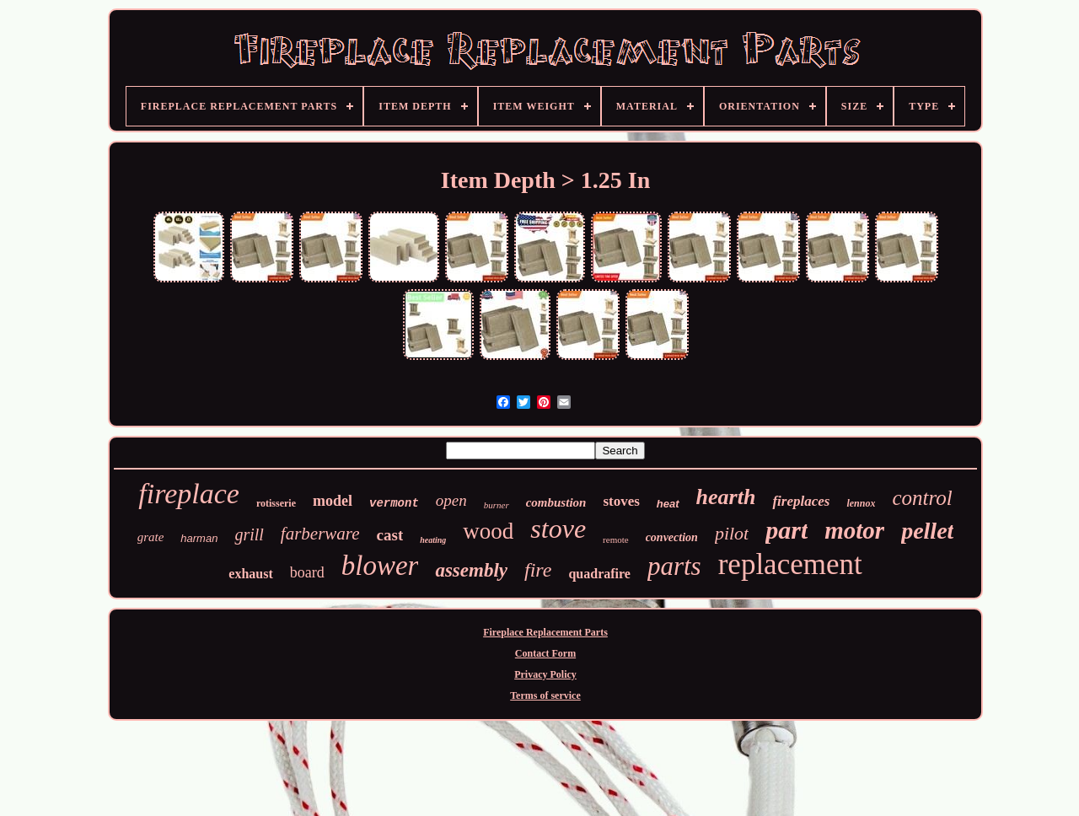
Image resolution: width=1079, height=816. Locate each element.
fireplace (188, 493)
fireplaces (800, 501)
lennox (860, 503)
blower (380, 565)
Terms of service (545, 695)
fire (537, 570)
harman (198, 538)
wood (488, 531)
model (332, 500)
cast (390, 535)
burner (496, 505)
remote (616, 539)
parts (674, 566)
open (451, 500)
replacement (790, 564)
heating (433, 540)
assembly (471, 570)
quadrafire (599, 573)
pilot (732, 533)
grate (150, 537)
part (786, 530)
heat (668, 503)
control (922, 497)
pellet (927, 531)
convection (672, 537)
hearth (726, 497)
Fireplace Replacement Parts (545, 632)
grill (248, 534)
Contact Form (545, 653)
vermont (394, 503)
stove (558, 528)
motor (854, 530)
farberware (320, 533)
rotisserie (276, 503)
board (307, 572)
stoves (621, 501)
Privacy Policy (545, 674)
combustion (556, 502)
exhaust (250, 573)
